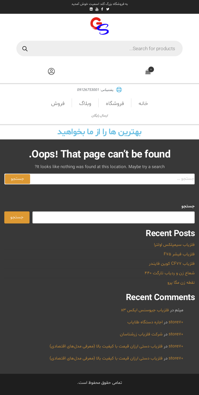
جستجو (188, 206)
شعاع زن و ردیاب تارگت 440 (170, 273)
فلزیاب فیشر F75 (179, 254)
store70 (176, 322)
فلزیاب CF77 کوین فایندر (172, 264)
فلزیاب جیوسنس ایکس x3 (145, 310)
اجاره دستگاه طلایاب (145, 322)
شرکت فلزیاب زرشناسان (141, 334)
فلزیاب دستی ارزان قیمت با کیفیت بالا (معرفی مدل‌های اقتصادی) (106, 346)
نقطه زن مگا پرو (181, 283)
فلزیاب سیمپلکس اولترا (174, 245)
